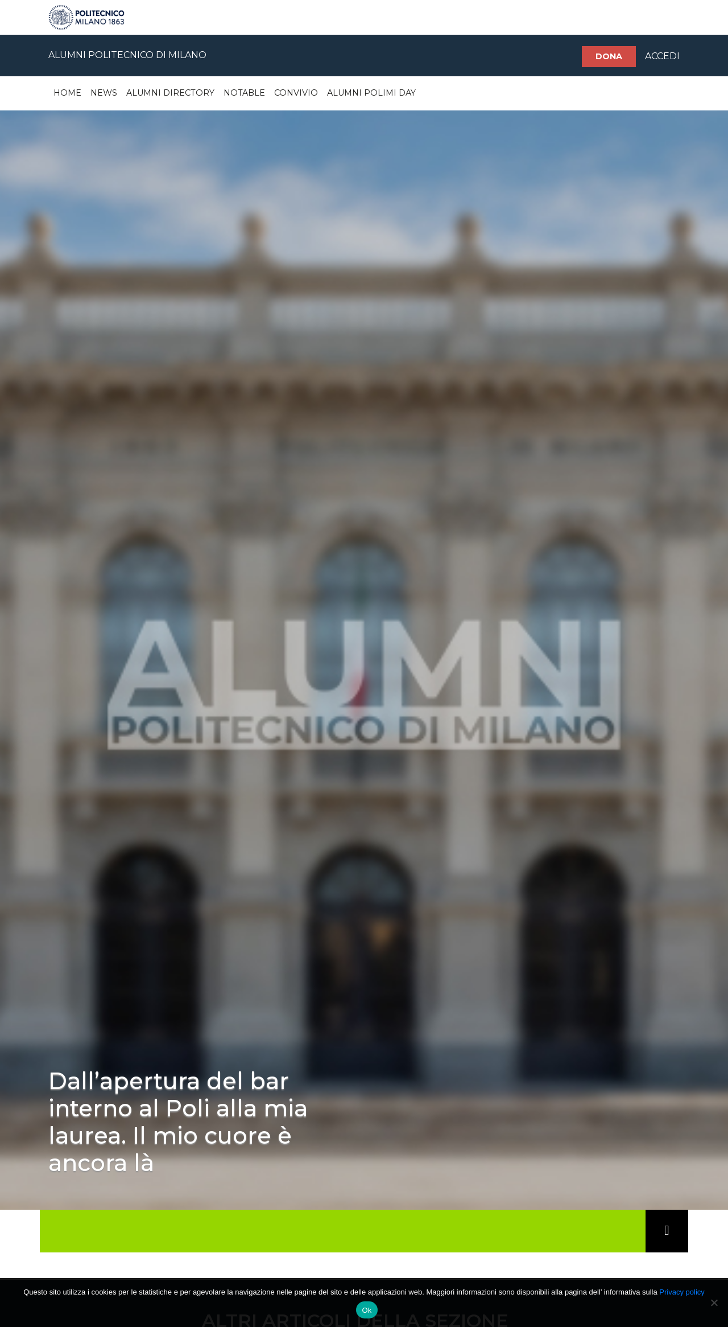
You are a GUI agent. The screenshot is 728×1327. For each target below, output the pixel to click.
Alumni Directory (170, 93)
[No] (713, 1302)
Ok (366, 1310)
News (103, 93)
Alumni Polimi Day (371, 93)
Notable (244, 93)
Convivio (296, 93)
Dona (608, 56)
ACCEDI (662, 56)
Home (67, 93)
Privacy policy (681, 1292)
